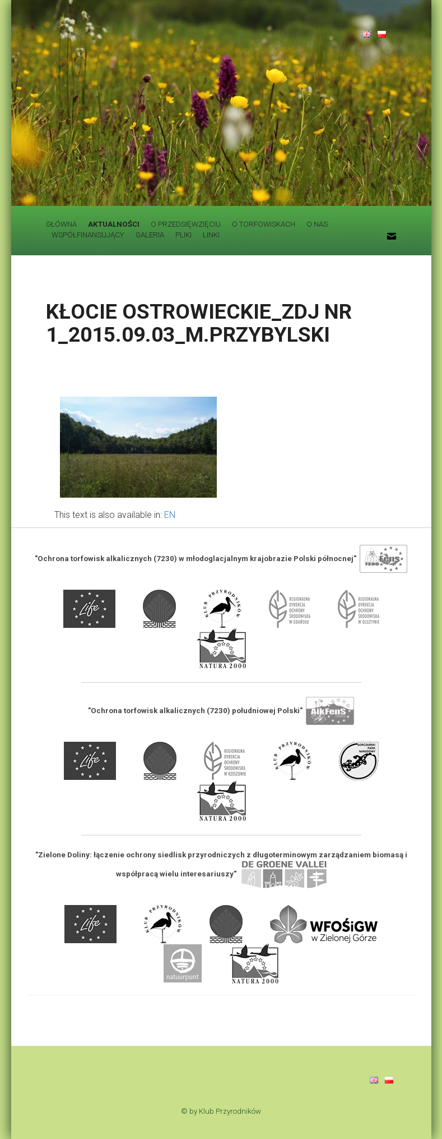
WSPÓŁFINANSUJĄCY (88, 235)
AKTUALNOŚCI (113, 224)
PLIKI (183, 235)
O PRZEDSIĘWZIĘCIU (186, 224)
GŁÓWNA (61, 224)
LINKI (211, 235)
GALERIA (150, 235)
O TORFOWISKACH (263, 224)
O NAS (317, 224)
